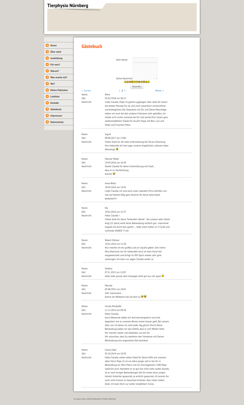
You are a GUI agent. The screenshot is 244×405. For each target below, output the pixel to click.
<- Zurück (86, 90)
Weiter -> (159, 90)
